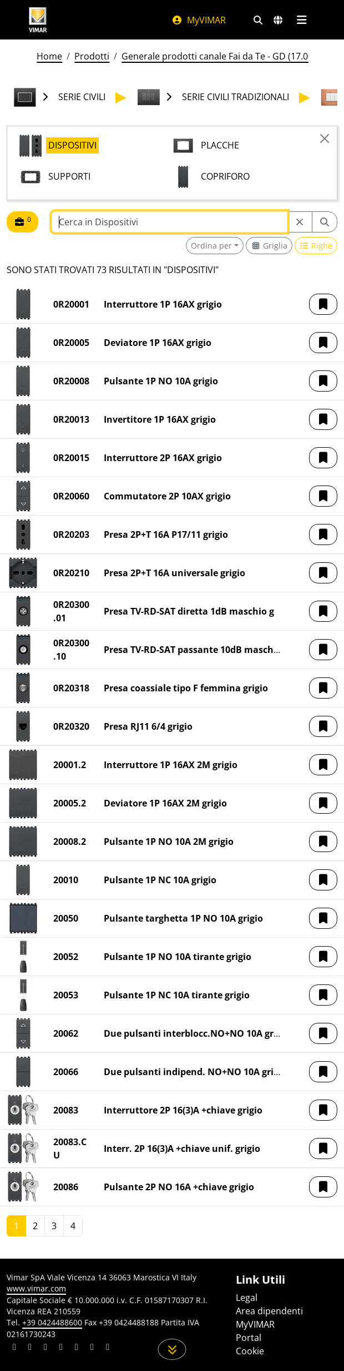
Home (49, 56)
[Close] (324, 138)
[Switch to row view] (316, 245)
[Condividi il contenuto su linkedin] (14, 1348)
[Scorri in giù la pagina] (172, 1349)
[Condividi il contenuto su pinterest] (45, 1348)
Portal (248, 1338)
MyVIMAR (198, 20)
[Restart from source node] (299, 221)
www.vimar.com (36, 1288)
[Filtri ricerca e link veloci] (258, 20)
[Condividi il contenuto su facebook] (30, 1348)
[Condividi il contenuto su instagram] (61, 1348)
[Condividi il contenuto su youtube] (76, 1348)
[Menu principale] (301, 20)
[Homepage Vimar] (38, 19)
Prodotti (91, 56)
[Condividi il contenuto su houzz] (92, 1348)
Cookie (250, 1351)
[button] (323, 304)
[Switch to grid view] (269, 245)
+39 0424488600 (52, 1322)
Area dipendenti (269, 1311)
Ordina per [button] (211, 245)
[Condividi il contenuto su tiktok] (107, 1348)
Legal (246, 1297)
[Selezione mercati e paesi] (278, 20)
